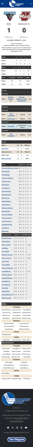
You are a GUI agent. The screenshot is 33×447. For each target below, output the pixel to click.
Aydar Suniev (6, 241)
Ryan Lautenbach (7, 268)
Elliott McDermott (7, 294)
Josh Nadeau (6, 174)
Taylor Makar (6, 264)
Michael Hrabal (6, 158)
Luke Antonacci (6, 221)
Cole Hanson (6, 188)
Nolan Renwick (6, 194)
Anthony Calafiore (7, 178)
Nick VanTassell (7, 238)
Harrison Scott (6, 191)
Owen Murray (6, 281)
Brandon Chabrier (10, 98)
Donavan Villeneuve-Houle (21, 98)
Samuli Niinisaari (7, 278)
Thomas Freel (6, 181)
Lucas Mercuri (6, 271)
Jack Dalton (5, 228)
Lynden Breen (11, 119)
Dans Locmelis (6, 245)
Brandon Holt (22, 101)
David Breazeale (7, 224)
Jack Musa (5, 248)
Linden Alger (6, 291)
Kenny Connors (6, 258)
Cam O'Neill (5, 251)
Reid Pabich (5, 184)
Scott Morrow (6, 284)
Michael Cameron (7, 255)
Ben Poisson (5, 198)
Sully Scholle (6, 171)
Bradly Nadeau (6, 201)
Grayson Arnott (7, 218)
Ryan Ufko (11, 126)
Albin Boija (5, 148)
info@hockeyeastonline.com (16, 411)
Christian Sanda (7, 274)
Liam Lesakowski (11, 114)
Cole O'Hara (5, 261)
